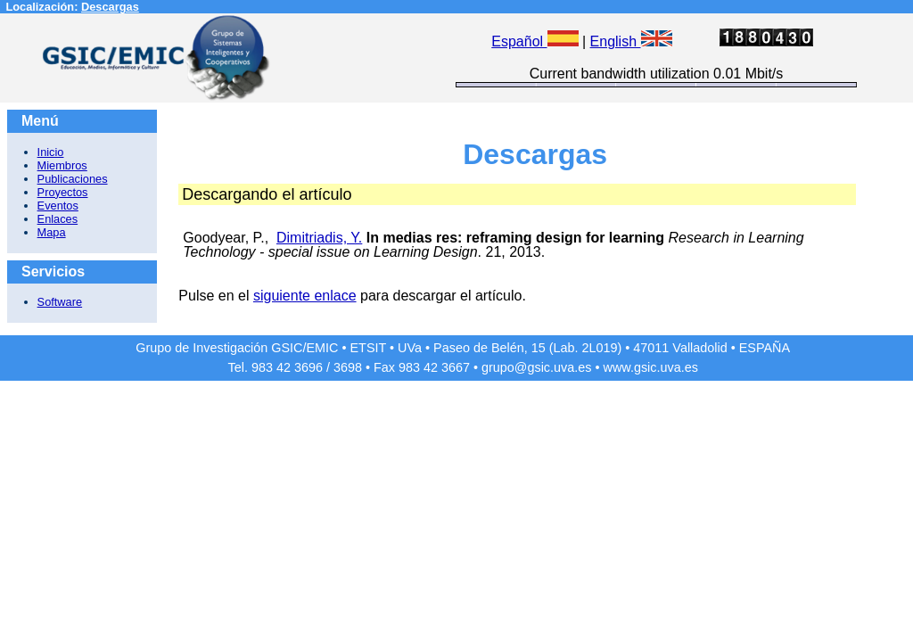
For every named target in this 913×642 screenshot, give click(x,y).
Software (60, 302)
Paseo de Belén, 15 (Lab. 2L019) (527, 348)
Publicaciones (72, 178)
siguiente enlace (305, 295)
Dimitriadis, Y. (319, 237)
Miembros (62, 165)
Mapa (51, 232)
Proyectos (62, 192)
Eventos (57, 205)
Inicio (50, 152)
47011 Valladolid (680, 348)
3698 (347, 367)
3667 (455, 367)
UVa (410, 348)
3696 (308, 367)
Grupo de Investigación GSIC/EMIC (237, 348)
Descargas (110, 6)
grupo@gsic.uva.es (536, 367)
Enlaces (57, 219)
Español (534, 41)
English (631, 41)
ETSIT (368, 348)
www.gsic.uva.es (651, 367)
